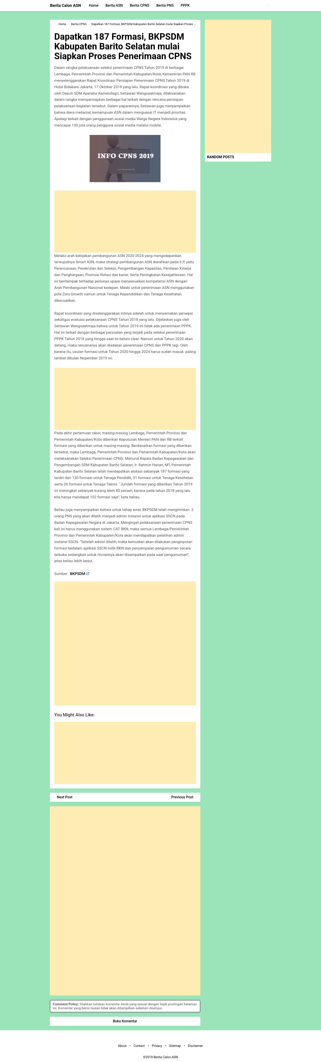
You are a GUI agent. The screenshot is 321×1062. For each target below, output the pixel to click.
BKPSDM (77, 573)
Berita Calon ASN (65, 5)
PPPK (185, 5)
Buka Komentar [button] (125, 1021)
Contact (139, 1046)
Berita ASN (114, 5)
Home (94, 5)
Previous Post (182, 797)
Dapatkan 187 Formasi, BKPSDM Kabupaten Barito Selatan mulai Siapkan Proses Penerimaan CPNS (122, 46)
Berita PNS (165, 5)
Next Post (64, 797)
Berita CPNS (139, 5)
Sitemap (175, 1046)
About (122, 1046)
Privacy (157, 1046)
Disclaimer (195, 1046)
